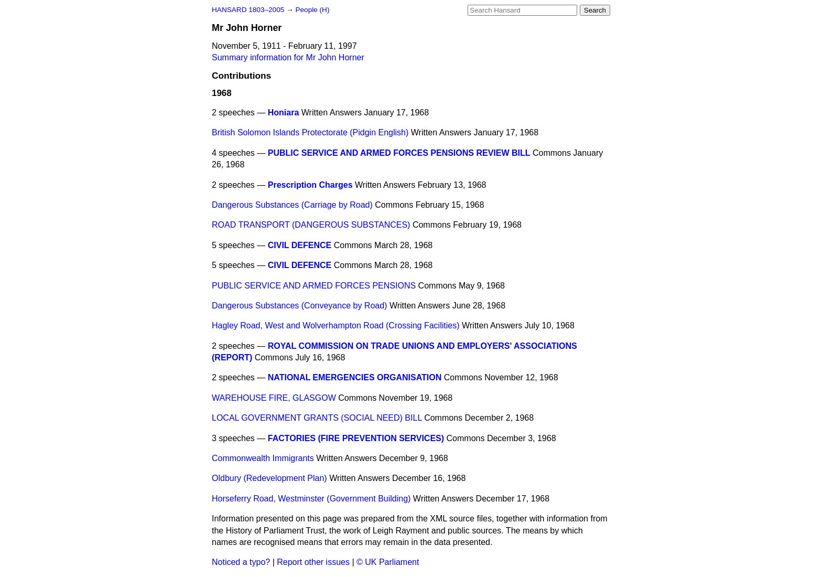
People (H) (312, 10)
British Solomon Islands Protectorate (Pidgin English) (310, 132)
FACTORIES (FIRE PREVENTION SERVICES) (356, 438)
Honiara (283, 112)
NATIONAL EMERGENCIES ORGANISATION (355, 377)
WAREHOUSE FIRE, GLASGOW (274, 397)
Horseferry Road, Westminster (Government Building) (311, 498)
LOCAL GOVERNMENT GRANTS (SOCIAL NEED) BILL (317, 417)
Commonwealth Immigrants (263, 458)
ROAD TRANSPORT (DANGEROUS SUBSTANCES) (311, 224)
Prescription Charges (310, 184)
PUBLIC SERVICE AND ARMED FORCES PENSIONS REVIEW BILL (399, 152)
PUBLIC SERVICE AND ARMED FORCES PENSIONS (314, 285)
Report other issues (313, 562)
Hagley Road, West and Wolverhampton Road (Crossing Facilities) (336, 325)
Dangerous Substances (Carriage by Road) (292, 204)
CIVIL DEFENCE (300, 245)
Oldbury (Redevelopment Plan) (269, 478)
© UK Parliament (387, 562)
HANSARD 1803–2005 (248, 10)
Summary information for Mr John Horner (288, 57)
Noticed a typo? (241, 562)
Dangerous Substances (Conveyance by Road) (299, 305)
